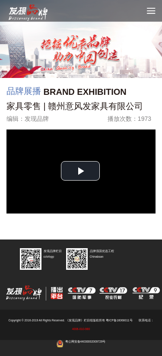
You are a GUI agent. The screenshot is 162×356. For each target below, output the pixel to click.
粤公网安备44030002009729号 (85, 341)
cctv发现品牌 (34, 13)
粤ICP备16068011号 (119, 320)
